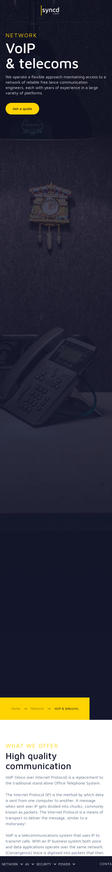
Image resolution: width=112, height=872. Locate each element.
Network (37, 708)
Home (15, 708)
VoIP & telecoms (66, 708)
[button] (11, 864)
